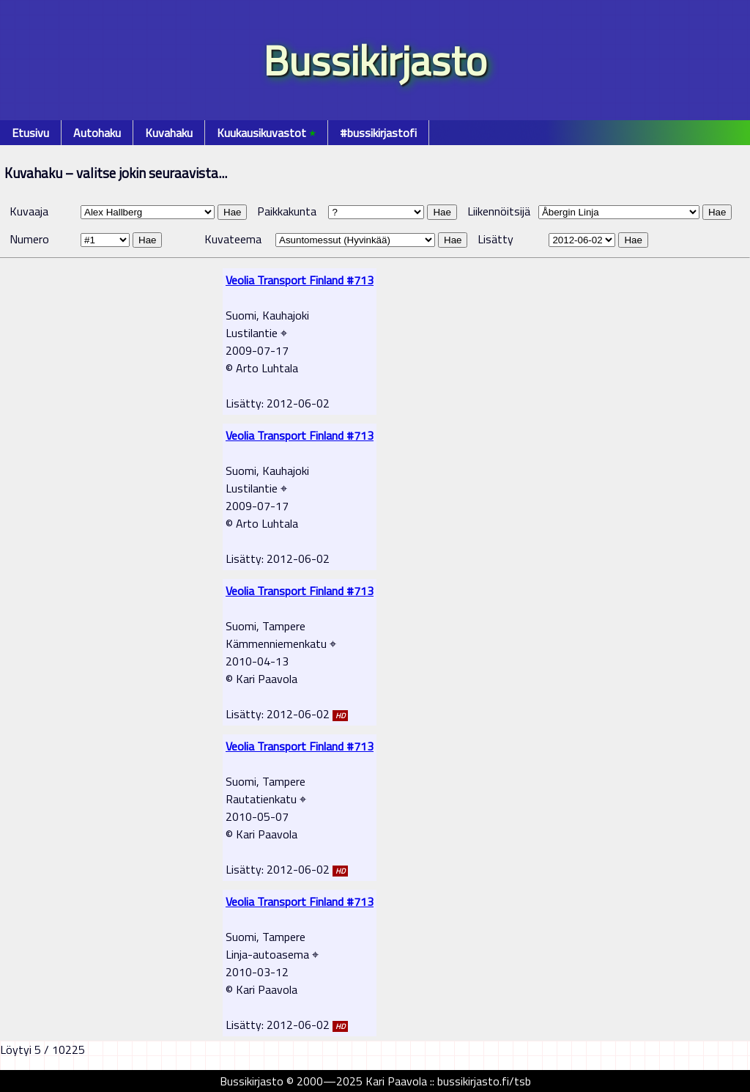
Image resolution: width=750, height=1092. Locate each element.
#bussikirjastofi (378, 132)
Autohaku (97, 132)
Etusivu (30, 132)
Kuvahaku (169, 132)
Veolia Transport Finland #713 (300, 280)
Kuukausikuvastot (266, 132)
